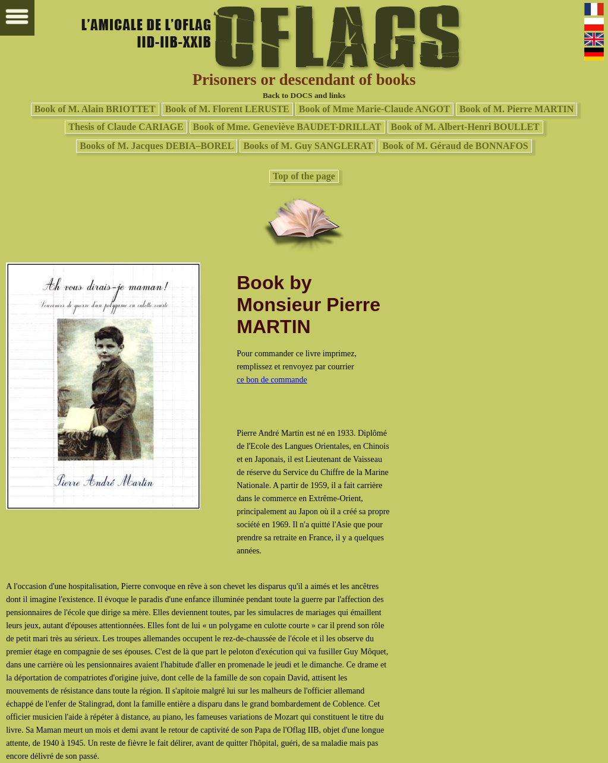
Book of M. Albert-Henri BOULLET (465, 127)
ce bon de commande (272, 379)
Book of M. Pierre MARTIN (516, 109)
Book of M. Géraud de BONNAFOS (455, 146)
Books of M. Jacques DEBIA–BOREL (157, 146)
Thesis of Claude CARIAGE (125, 127)
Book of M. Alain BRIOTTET (95, 109)
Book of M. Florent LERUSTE (227, 109)
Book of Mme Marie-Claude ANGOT (374, 109)
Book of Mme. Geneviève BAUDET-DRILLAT (287, 127)
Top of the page (304, 176)
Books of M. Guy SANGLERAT (308, 146)
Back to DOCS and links (304, 95)
